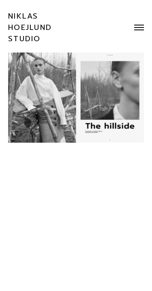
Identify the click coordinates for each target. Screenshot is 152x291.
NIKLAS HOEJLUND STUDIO (30, 27)
